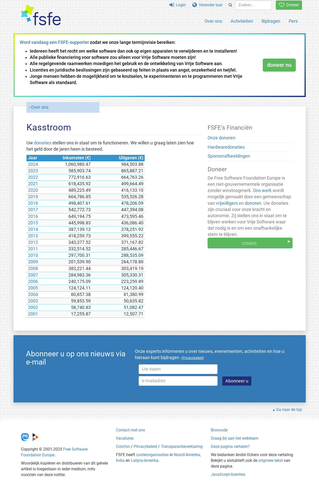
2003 (33, 300)
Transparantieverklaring (182, 446)
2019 (33, 196)
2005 (33, 288)
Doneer (289, 4)
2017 (33, 209)
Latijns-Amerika (144, 460)
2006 (33, 281)
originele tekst (270, 460)
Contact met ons (130, 430)
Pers (293, 21)
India (120, 460)
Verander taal (207, 4)
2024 (33, 164)
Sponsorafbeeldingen (229, 156)
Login (177, 4)
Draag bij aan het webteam (234, 438)
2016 (33, 216)
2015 (33, 222)
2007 (33, 275)
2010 (33, 255)
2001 (33, 313)
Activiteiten (242, 21)
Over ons (213, 21)
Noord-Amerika (187, 454)
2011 (33, 248)
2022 (33, 177)
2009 (33, 261)
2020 (33, 190)
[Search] (230, 5)
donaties (42, 142)
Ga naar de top (289, 409)
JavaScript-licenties (228, 474)
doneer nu (279, 65)
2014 (33, 229)
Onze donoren (221, 137)
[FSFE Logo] (41, 15)
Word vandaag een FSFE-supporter (54, 42)
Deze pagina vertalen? (230, 446)
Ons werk (262, 190)
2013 (33, 235)
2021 (33, 183)
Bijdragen (271, 21)
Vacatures (125, 438)
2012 (33, 242)
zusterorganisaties (152, 454)
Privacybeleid (145, 446)
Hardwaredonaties (226, 147)
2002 (33, 307)
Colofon (123, 446)
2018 (33, 203)
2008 (33, 268)
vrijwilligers (227, 203)
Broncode (219, 430)
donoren (253, 203)
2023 (33, 170)
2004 (33, 294)
